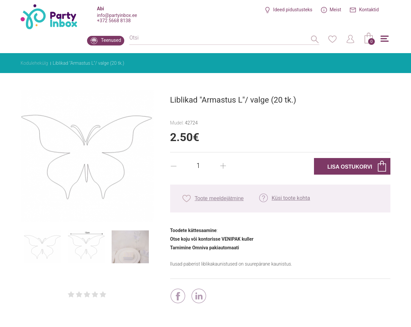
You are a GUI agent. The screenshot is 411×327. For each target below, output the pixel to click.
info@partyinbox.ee (117, 15)
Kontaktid (369, 9)
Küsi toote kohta (290, 198)
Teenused (111, 40)
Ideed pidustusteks (292, 9)
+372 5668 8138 (114, 20)
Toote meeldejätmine (219, 198)
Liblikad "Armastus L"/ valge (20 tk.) (88, 63)
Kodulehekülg (34, 63)
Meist (335, 9)
